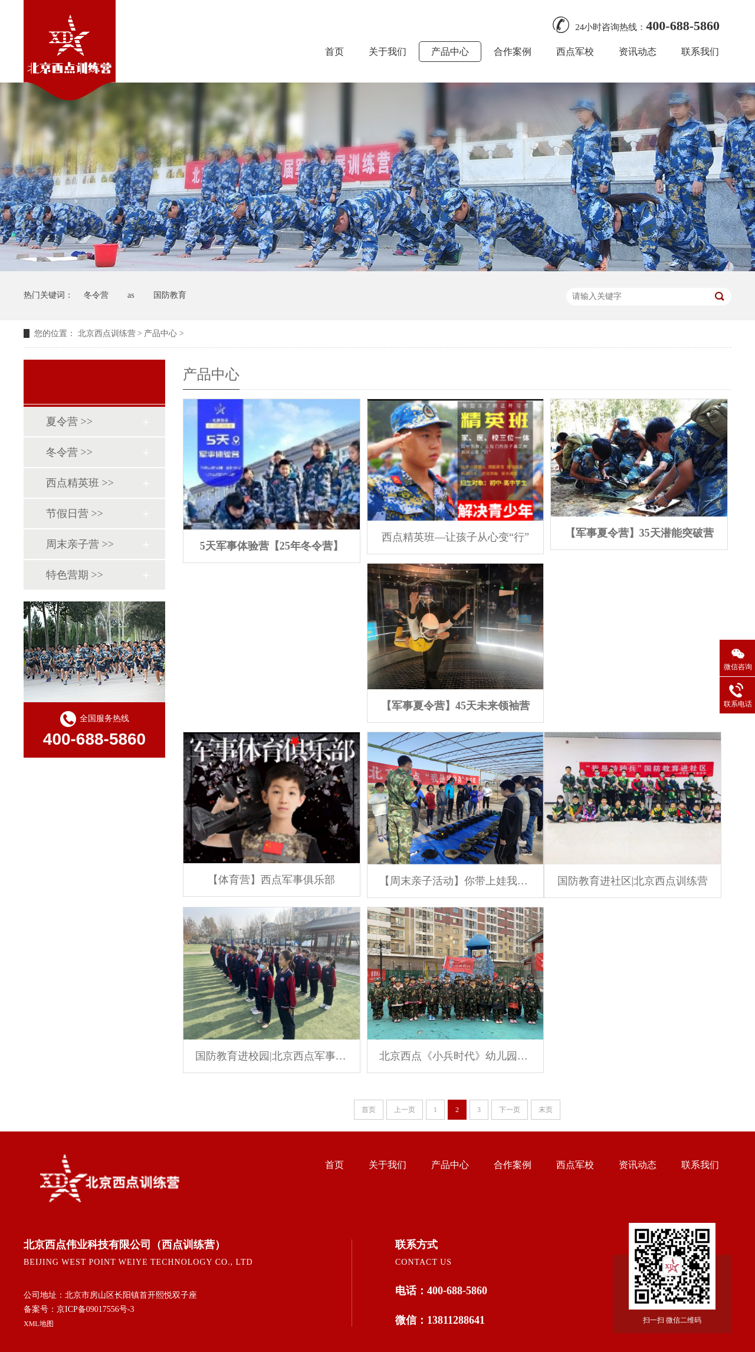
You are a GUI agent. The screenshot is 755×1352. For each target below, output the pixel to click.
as (130, 295)
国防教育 (169, 295)
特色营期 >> (74, 575)
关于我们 (387, 52)
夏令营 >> (69, 421)
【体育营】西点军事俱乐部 (271, 880)
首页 (334, 52)
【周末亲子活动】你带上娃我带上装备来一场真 (455, 881)
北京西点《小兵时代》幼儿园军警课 (455, 1056)
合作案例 (512, 52)
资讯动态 (637, 52)
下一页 (509, 1110)
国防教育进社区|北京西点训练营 (632, 881)
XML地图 (39, 1324)
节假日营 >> (74, 513)
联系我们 (700, 52)
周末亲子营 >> (80, 544)
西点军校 (575, 52)
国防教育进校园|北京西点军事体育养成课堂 (271, 1056)
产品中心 (450, 52)
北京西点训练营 (107, 333)
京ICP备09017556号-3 (95, 1309)
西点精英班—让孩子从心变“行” (455, 537)
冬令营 (96, 295)
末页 (546, 1110)
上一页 (404, 1110)
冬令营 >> (69, 452)
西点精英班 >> (80, 483)
